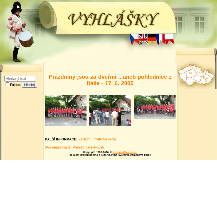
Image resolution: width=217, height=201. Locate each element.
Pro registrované (58, 147)
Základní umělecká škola (97, 139)
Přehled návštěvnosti (88, 147)
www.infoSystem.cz (125, 152)
